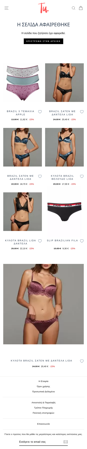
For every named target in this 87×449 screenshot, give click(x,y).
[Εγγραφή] (66, 441)
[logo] (43, 8)
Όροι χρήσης (43, 386)
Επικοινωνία (43, 424)
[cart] (80, 8)
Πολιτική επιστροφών (43, 413)
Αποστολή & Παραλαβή (43, 402)
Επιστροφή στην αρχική (43, 41)
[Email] (38, 441)
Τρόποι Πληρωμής (43, 408)
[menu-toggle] (6, 8)
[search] (73, 8)
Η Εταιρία (43, 381)
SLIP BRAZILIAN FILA (62, 240)
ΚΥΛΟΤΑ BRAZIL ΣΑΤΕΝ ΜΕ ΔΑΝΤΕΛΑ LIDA (41, 360)
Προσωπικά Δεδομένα (43, 391)
